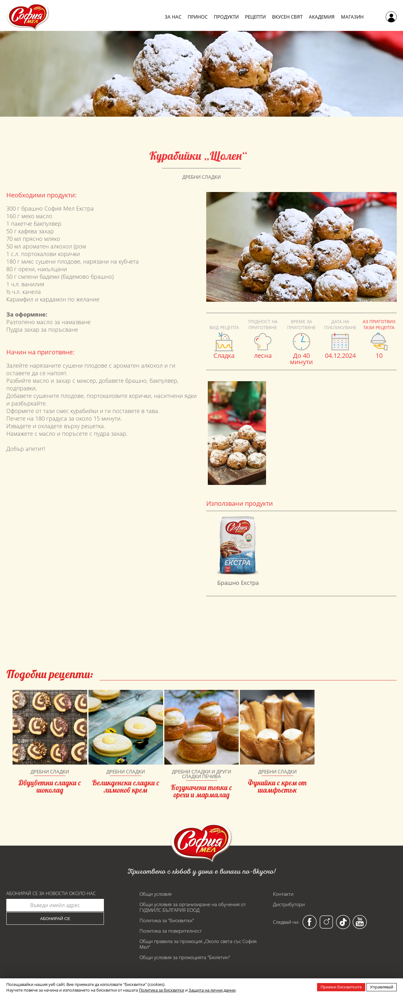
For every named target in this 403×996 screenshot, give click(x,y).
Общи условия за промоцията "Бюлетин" (184, 957)
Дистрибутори (289, 904)
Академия (322, 17)
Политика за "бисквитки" (166, 920)
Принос (197, 17)
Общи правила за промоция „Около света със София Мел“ (198, 944)
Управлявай (381, 987)
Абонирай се (55, 918)
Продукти (226, 17)
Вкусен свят (287, 17)
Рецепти (255, 17)
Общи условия (155, 894)
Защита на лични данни (212, 990)
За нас (173, 17)
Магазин (352, 17)
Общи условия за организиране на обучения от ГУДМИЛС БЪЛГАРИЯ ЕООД (192, 907)
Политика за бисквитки (161, 990)
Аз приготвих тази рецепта (379, 324)
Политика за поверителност (170, 931)
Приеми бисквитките (341, 987)
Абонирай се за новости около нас (51, 893)
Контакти (283, 894)
